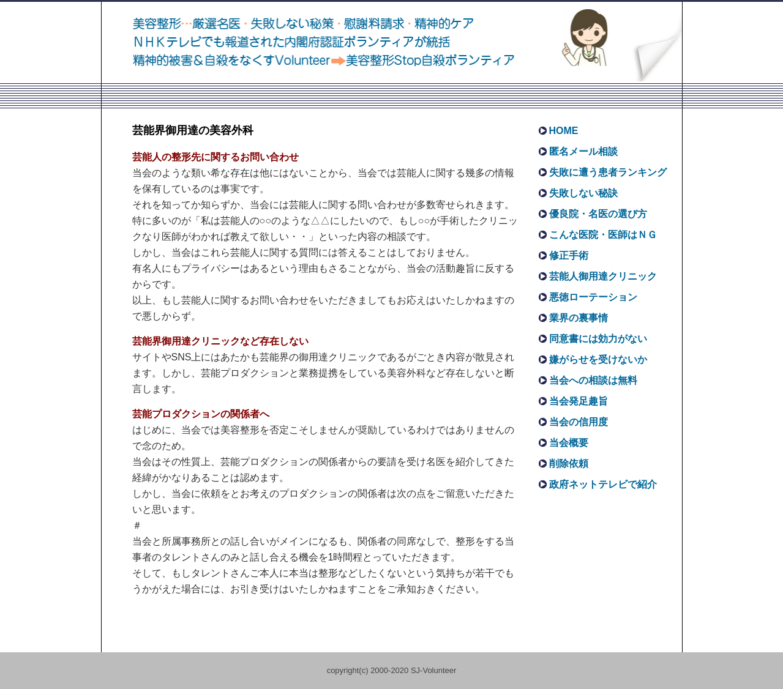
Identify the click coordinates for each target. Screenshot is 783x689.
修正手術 (568, 255)
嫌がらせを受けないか (598, 359)
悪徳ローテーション (593, 297)
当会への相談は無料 (593, 380)
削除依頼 (568, 463)
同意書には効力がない (598, 338)
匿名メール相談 (583, 151)
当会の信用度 (578, 422)
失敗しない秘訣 (583, 193)
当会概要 (568, 443)
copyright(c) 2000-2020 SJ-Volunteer (392, 670)
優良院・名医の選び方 (598, 214)
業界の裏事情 (578, 318)
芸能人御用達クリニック (603, 276)
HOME (564, 130)
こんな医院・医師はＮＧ (603, 234)
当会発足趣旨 (578, 401)
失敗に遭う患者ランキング (608, 172)
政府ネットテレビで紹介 (603, 484)
